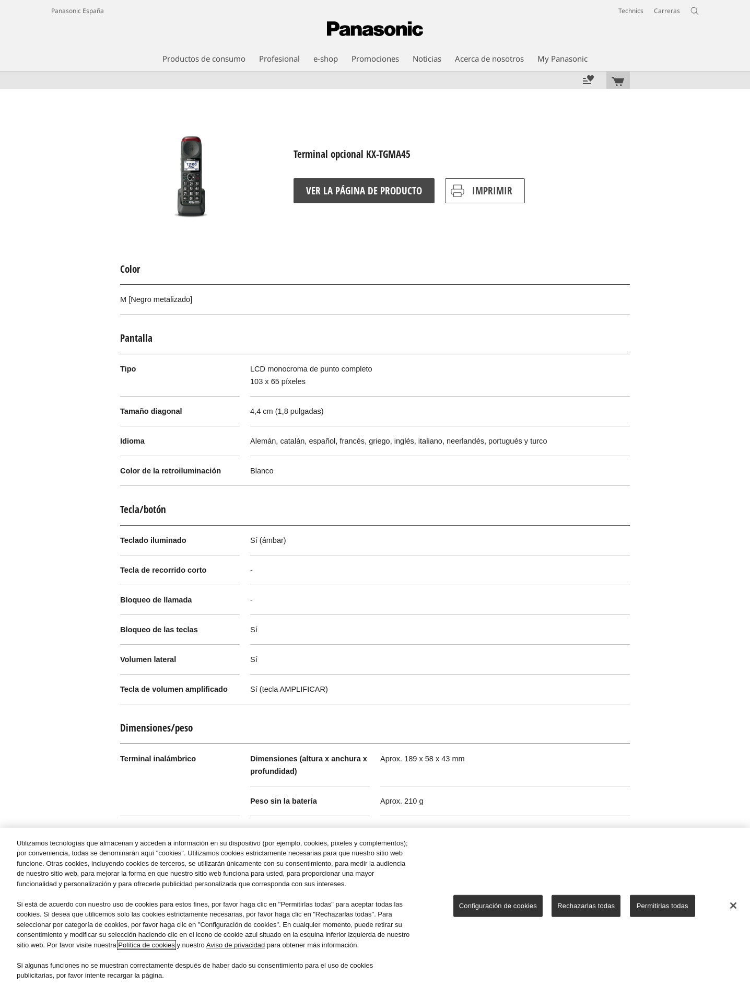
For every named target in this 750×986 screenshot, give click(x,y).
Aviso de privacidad (235, 945)
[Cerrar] (733, 905)
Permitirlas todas (662, 906)
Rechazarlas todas (586, 906)
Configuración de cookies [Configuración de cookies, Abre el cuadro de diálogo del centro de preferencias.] (498, 906)
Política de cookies (146, 945)
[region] (375, 907)
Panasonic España (77, 10)
